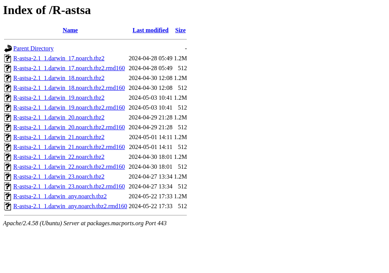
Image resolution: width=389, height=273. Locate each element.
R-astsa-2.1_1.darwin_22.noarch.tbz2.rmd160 (69, 166)
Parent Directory (33, 48)
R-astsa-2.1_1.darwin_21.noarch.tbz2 (58, 137)
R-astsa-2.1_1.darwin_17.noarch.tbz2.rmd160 (69, 68)
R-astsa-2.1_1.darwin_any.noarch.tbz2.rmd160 (70, 206)
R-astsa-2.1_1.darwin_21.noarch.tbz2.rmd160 (69, 147)
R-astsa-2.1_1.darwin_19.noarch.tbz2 (58, 97)
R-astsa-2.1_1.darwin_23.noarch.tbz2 (58, 176)
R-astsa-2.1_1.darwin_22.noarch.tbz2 (58, 157)
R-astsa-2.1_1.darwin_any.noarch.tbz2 (60, 196)
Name (70, 30)
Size (180, 30)
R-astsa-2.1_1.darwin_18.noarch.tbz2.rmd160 (69, 88)
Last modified (151, 30)
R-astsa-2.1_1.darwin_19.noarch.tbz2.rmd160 (69, 107)
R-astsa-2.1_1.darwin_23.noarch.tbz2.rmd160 (69, 186)
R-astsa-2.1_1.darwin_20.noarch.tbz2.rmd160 (69, 127)
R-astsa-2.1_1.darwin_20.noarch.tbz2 (58, 117)
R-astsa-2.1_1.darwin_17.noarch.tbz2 (58, 58)
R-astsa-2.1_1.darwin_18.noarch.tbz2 (58, 78)
